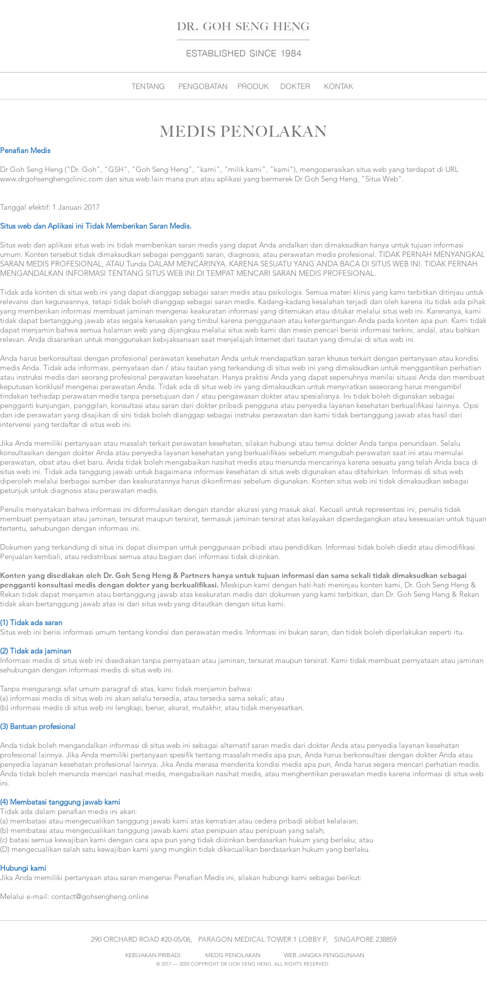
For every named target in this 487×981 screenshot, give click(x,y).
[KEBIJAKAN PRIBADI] (152, 955)
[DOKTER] (295, 86)
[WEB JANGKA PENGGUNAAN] (324, 955)
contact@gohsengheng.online (100, 896)
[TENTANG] (148, 86)
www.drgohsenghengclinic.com (51, 178)
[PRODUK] (253, 86)
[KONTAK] (338, 86)
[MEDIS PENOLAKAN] (232, 955)
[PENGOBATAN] (203, 86)
